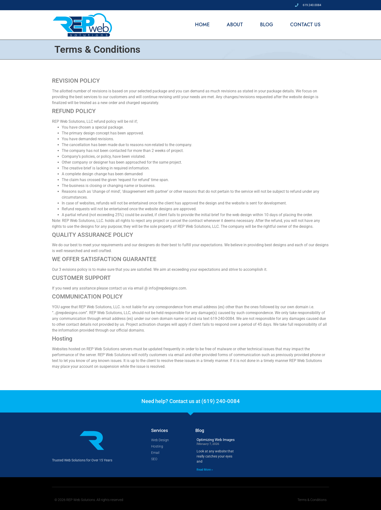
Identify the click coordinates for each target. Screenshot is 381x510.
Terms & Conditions (312, 500)
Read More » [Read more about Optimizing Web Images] (205, 469)
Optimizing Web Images (216, 440)
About (235, 24)
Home (202, 24)
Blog (266, 24)
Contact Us (305, 24)
